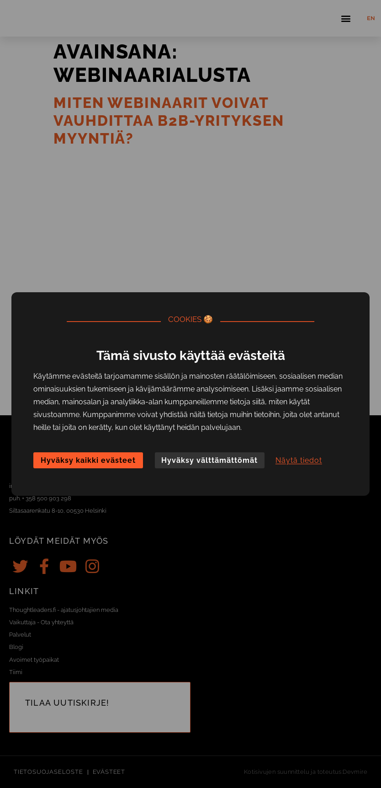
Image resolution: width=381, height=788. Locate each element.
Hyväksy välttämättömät (209, 460)
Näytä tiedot (298, 460)
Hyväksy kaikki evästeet (88, 460)
